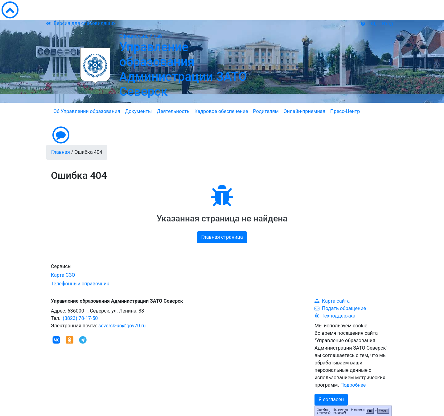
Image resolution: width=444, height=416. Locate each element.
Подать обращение (340, 308)
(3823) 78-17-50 (80, 318)
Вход (387, 24)
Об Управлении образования (86, 111)
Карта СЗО (63, 275)
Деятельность (173, 111)
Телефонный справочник (80, 284)
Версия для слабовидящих (81, 23)
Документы (138, 111)
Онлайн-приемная (305, 111)
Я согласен (331, 399)
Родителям (266, 111)
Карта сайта (332, 301)
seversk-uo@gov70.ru (122, 326)
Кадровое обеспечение (221, 111)
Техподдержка (334, 316)
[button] (222, 135)
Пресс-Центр (345, 111)
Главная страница (222, 237)
